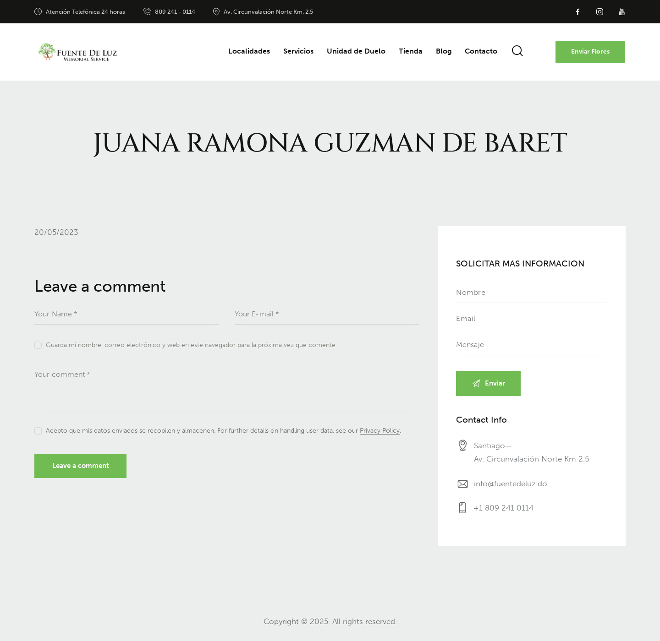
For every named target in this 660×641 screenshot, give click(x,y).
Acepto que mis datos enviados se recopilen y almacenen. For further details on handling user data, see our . (223, 431)
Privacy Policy (380, 431)
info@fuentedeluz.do (510, 484)
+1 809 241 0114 (504, 509)
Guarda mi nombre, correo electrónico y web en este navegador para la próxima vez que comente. (191, 345)
